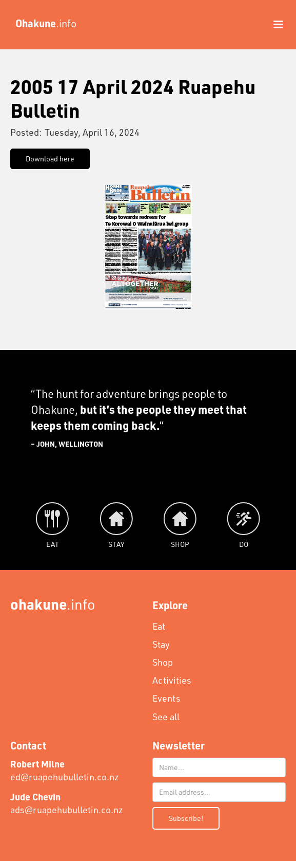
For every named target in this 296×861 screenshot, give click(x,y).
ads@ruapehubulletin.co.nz (66, 803)
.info (52, 603)
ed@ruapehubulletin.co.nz (64, 770)
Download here (50, 158)
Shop (162, 662)
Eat (158, 626)
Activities (171, 680)
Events (166, 698)
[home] (43, 23)
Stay (161, 644)
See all (166, 716)
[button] (273, 25)
